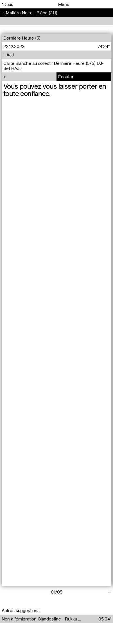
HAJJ (8, 54)
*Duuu (7, 4)
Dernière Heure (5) (21, 37)
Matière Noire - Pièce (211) (31, 12)
